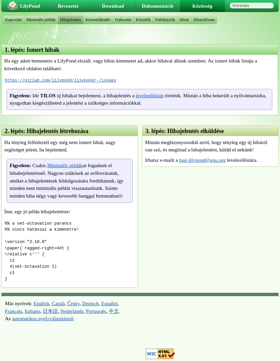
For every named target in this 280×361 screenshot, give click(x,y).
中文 (114, 311)
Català (58, 303)
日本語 (50, 311)
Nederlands (71, 311)
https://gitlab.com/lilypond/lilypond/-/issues (60, 80)
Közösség (202, 6)
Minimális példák (65, 165)
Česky (73, 303)
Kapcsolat (13, 19)
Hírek (184, 19)
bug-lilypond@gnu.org (202, 160)
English (41, 303)
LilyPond (30, 6)
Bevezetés (68, 6)
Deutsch (90, 303)
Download (113, 6)
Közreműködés (97, 19)
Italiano (32, 311)
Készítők (143, 19)
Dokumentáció (158, 6)
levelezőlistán (150, 95)
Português (96, 311)
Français (13, 311)
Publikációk (165, 19)
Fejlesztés (123, 19)
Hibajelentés (70, 19)
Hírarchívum (204, 19)
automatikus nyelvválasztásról (42, 318)
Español (109, 303)
